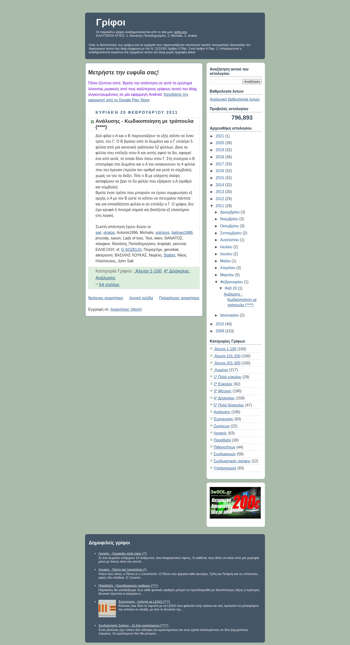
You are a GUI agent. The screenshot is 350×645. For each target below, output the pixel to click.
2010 (220, 324)
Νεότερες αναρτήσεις (105, 298)
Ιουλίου (226, 247)
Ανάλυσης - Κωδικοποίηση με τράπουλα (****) (240, 299)
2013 (220, 192)
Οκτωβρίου (230, 226)
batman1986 (182, 232)
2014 (220, 185)
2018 (220, 157)
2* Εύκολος (223, 384)
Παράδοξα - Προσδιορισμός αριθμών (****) (128, 585)
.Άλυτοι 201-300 (227, 363)
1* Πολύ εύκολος (227, 377)
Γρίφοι (110, 22)
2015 (220, 178)
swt (98, 232)
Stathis (169, 255)
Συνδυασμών (225, 454)
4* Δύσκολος (176, 271)
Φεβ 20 (231, 288)
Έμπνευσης (223, 419)
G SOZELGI (131, 249)
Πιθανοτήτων (224, 447)
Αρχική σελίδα (141, 298)
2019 (220, 150)
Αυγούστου (230, 240)
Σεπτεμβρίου (231, 233)
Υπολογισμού (225, 468)
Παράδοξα (222, 440)
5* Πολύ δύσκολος (229, 405)
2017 (220, 164)
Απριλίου (228, 268)
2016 (220, 171)
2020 (220, 143)
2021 (220, 136)
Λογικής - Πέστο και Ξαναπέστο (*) (122, 569)
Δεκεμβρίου (230, 212)
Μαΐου (226, 261)
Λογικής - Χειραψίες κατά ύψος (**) (122, 553)
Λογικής (220, 433)
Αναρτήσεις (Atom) (126, 309)
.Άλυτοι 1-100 (148, 271)
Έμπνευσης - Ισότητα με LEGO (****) (144, 601)
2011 (220, 206)
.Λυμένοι (221, 370)
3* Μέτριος (223, 391)
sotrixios (162, 232)
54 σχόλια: (109, 284)
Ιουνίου (226, 254)
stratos (109, 232)
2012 (220, 199)
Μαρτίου (227, 275)
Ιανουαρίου (230, 315)
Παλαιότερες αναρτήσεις (179, 298)
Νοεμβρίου (229, 219)
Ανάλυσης (105, 277)
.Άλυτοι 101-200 (227, 356)
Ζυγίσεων (222, 426)
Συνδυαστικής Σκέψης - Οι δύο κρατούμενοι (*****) (133, 625)
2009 (220, 331)
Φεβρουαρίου (232, 282)
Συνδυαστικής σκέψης (232, 461)
